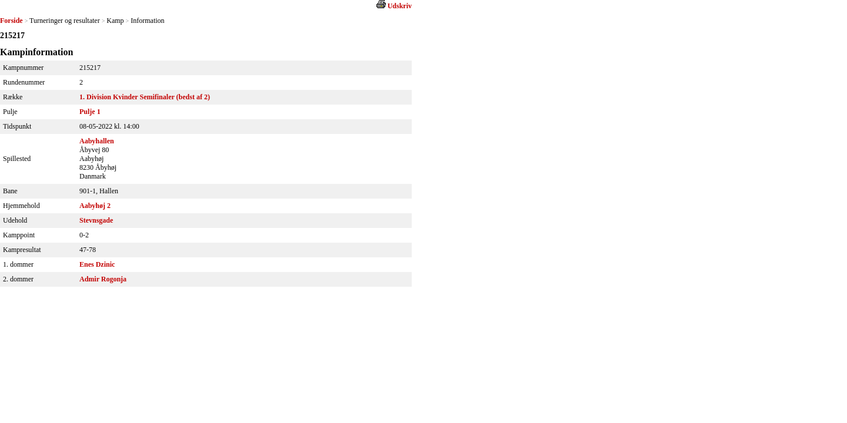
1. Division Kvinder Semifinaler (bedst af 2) (144, 97)
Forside (11, 20)
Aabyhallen (96, 141)
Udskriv (400, 6)
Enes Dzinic (97, 264)
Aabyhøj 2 (95, 206)
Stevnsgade (96, 220)
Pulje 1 (90, 112)
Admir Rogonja (102, 279)
